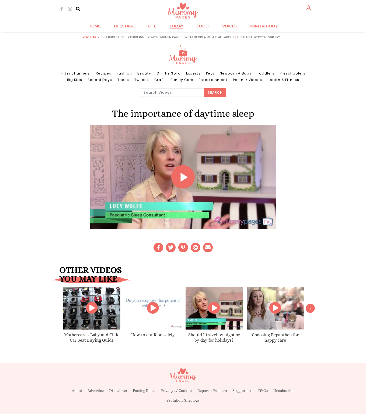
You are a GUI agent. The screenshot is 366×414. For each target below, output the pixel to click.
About (77, 390)
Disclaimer (118, 390)
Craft (159, 79)
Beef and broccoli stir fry (258, 37)
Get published (113, 37)
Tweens (141, 79)
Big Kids (74, 79)
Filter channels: (75, 73)
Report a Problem (212, 390)
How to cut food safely (153, 334)
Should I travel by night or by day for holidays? (214, 337)
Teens (123, 79)
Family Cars (181, 79)
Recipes (103, 73)
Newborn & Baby (236, 73)
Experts (193, 73)
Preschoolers (292, 73)
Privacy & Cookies (176, 390)
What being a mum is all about (209, 37)
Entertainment (213, 79)
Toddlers (265, 73)
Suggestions (242, 390)
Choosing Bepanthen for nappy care (275, 337)
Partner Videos (247, 79)
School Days (100, 79)
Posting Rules (144, 390)
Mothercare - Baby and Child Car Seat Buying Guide (92, 337)
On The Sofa (168, 73)
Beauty (144, 73)
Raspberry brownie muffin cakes (154, 37)
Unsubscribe (283, 390)
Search (215, 92)
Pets (210, 73)
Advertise (96, 390)
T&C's (263, 390)
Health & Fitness (283, 79)
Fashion (124, 73)
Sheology (192, 400)
